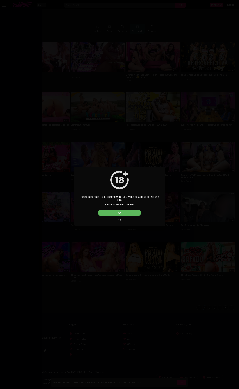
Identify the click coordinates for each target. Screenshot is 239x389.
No (119, 220)
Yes (119, 213)
